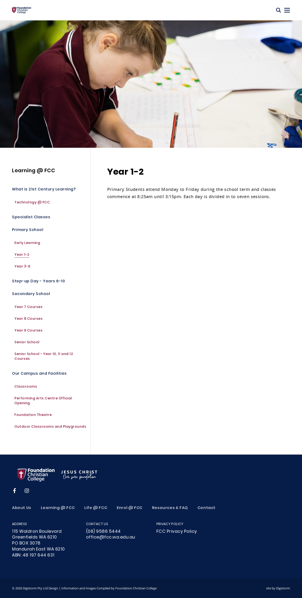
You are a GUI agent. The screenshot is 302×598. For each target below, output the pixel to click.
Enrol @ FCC (129, 508)
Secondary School (31, 296)
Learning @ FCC (33, 173)
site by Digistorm (278, 588)
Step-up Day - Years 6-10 (38, 283)
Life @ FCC (95, 508)
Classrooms (25, 389)
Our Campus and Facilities (39, 376)
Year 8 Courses (28, 321)
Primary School (27, 232)
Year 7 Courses (28, 309)
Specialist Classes (31, 219)
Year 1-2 (21, 257)
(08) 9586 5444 (103, 531)
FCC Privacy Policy (176, 531)
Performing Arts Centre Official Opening (43, 404)
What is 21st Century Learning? (44, 192)
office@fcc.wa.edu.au (110, 537)
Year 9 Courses (28, 333)
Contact (206, 508)
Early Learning (27, 245)
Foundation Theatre (33, 417)
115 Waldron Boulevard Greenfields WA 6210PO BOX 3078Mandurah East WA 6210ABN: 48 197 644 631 (38, 543)
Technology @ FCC (32, 205)
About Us (21, 508)
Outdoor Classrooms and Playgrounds (50, 429)
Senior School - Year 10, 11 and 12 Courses (43, 359)
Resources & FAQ (170, 508)
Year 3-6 (22, 269)
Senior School (27, 345)
